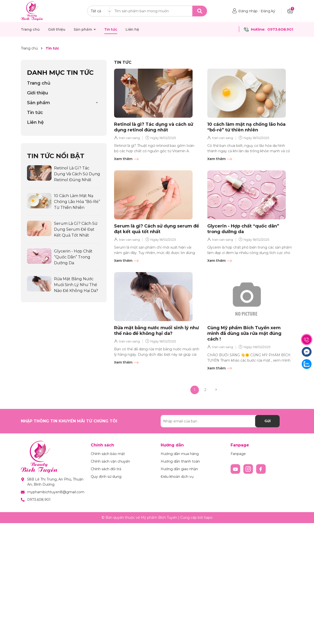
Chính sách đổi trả (106, 469)
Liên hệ (132, 29)
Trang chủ (30, 29)
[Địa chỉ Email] (220, 421)
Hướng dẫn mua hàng (180, 454)
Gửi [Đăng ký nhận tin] (267, 421)
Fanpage (238, 454)
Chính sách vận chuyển (110, 461)
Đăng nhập (248, 11)
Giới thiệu (56, 29)
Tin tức (110, 29)
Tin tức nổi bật (55, 156)
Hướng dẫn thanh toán (180, 461)
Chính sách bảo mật (108, 454)
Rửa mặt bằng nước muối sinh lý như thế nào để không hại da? (156, 330)
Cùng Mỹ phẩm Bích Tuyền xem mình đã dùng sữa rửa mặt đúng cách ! (244, 333)
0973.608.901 (280, 29)
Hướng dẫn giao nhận (179, 469)
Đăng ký (268, 11)
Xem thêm (126, 159)
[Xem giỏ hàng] (290, 11)
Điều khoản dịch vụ (177, 476)
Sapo (208, 517)
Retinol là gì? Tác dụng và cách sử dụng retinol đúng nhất (153, 127)
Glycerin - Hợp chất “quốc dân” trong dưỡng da (243, 228)
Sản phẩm (83, 29)
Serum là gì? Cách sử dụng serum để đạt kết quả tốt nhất (156, 228)
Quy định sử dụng (106, 476)
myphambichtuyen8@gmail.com (55, 492)
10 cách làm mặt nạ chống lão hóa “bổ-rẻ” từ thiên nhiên (246, 127)
